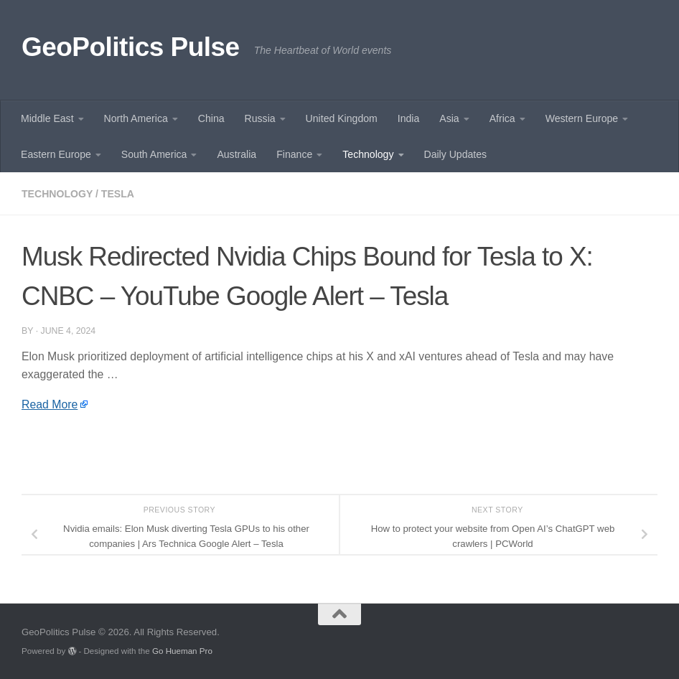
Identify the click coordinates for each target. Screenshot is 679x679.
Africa (502, 118)
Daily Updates (455, 154)
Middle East (47, 118)
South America (154, 154)
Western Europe (581, 118)
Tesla (117, 194)
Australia (236, 154)
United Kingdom (342, 118)
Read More (50, 404)
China (211, 118)
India (409, 118)
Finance (294, 154)
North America (136, 118)
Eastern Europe (56, 154)
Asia (449, 118)
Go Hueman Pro (182, 650)
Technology (367, 154)
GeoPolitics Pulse (131, 47)
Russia (260, 118)
